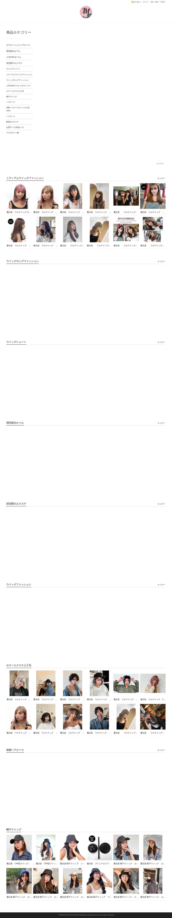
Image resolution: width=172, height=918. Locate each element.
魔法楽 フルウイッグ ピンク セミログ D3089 (28, 212)
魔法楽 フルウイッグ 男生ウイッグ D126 (81, 699)
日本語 (162, 2)
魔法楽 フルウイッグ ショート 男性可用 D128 (110, 732)
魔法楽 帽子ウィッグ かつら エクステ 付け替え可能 (58, 897)
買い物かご (136, 2)
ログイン (146, 2)
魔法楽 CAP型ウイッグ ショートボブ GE (27, 863)
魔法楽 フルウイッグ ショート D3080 (51, 732)
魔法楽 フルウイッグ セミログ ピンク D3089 (56, 212)
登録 (152, 2)
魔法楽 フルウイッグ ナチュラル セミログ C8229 (31, 245)
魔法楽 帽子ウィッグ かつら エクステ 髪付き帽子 (138, 863)
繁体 (156, 2)
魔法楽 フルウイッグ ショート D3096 (132, 699)
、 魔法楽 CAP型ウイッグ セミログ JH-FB (54, 863)
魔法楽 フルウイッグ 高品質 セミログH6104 (138, 245)
